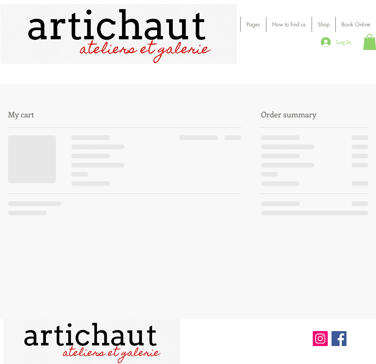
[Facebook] (339, 338)
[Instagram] (320, 338)
